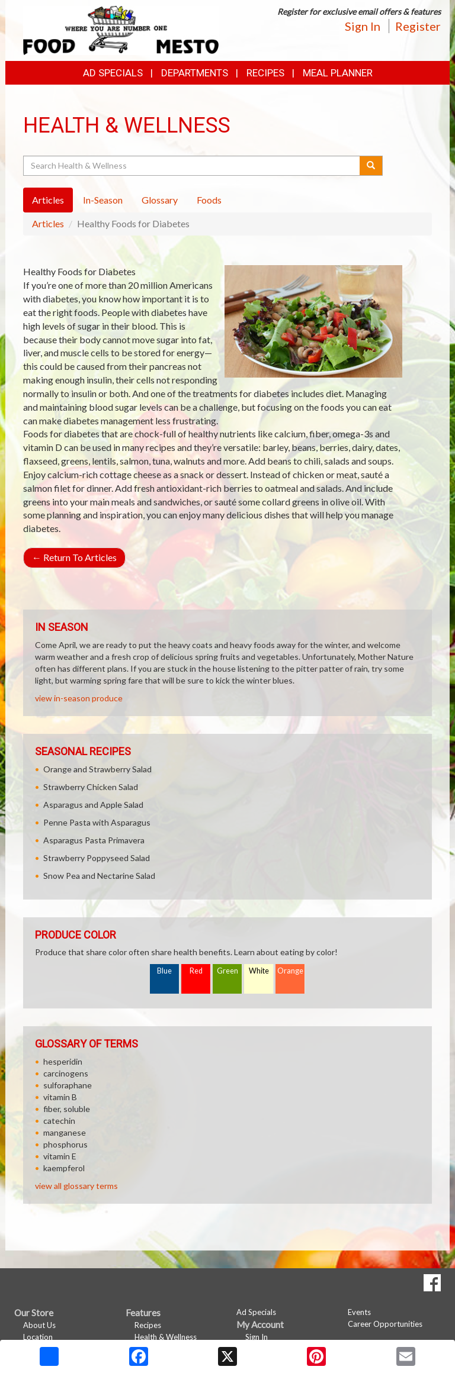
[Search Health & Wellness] (192, 166)
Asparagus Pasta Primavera (94, 840)
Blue (164, 970)
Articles (48, 223)
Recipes (265, 73)
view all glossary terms (76, 1186)
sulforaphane (67, 1085)
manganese (64, 1132)
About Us (39, 1325)
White (259, 970)
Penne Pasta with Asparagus (96, 822)
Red (196, 970)
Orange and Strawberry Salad (97, 769)
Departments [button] (194, 73)
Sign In (362, 26)
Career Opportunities (385, 1324)
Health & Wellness (165, 1337)
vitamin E (59, 1156)
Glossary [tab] (160, 199)
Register (418, 26)
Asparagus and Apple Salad (93, 805)
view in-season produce (79, 698)
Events (359, 1312)
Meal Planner (338, 73)
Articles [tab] (48, 199)
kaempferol (64, 1168)
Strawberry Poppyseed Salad (96, 858)
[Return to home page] (121, 29)
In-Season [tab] (103, 199)
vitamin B (60, 1097)
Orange (290, 970)
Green (227, 970)
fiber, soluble (66, 1109)
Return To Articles (74, 557)
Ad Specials (113, 73)
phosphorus (65, 1144)
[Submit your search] (371, 166)
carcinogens (65, 1073)
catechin (59, 1121)
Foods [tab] (209, 199)
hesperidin (62, 1061)
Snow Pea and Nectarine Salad (99, 876)
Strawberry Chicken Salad (90, 787)
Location (38, 1337)
